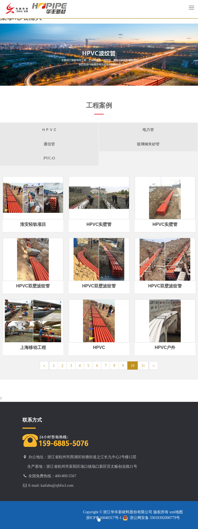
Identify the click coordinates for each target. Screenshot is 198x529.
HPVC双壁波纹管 (33, 286)
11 (143, 366)
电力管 (148, 130)
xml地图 (176, 512)
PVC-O (49, 158)
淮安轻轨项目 (33, 224)
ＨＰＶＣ (49, 130)
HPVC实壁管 (99, 224)
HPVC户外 (165, 347)
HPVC (99, 347)
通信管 (49, 144)
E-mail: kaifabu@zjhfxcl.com (51, 485)
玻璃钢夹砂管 (148, 144)
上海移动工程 (33, 347)
